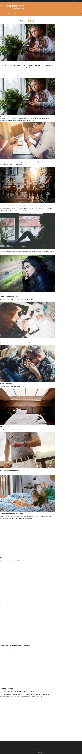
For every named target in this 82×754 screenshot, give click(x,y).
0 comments (15, 733)
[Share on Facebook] (49, 733)
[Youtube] (80, 1)
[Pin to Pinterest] (52, 733)
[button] (2, 1)
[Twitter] (73, 1)
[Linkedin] (78, 1)
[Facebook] (71, 1)
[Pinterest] (76, 1)
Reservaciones (11, 13)
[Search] (81, 14)
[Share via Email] (54, 733)
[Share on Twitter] (50, 733)
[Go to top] (41, 752)
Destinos (3, 13)
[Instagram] (36, 744)
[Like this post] (47, 733)
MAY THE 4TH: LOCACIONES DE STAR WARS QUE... (15, 1)
